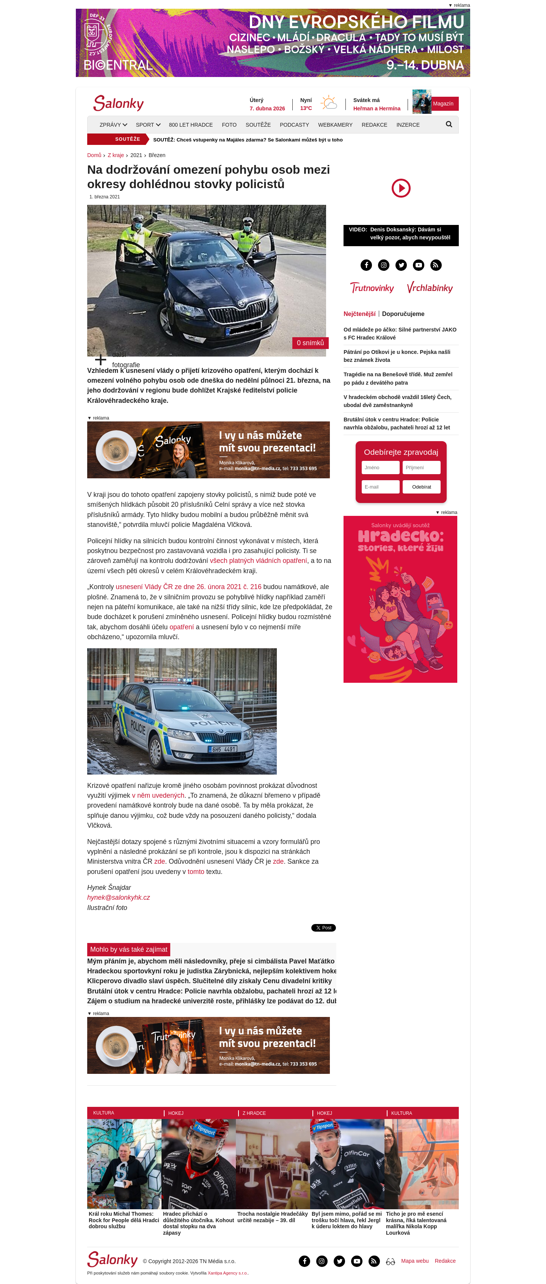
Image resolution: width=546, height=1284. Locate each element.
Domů (94, 155)
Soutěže (258, 125)
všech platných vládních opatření (258, 560)
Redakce (375, 125)
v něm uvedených (158, 795)
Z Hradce (254, 1113)
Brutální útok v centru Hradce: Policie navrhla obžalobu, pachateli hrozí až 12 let (211, 991)
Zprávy (110, 125)
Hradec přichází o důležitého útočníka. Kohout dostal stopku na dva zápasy (198, 1223)
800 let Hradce (191, 125)
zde (159, 861)
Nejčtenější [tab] (359, 314)
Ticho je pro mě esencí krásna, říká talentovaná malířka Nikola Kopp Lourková (416, 1223)
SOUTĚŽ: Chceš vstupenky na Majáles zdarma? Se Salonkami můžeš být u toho (248, 140)
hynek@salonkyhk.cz (118, 897)
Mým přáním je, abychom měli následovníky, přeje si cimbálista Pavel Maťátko (210, 961)
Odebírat (421, 487)
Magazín (443, 104)
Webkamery (335, 125)
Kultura (103, 1113)
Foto (229, 125)
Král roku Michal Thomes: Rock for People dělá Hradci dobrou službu (124, 1220)
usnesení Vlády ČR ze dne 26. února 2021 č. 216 (188, 587)
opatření (181, 627)
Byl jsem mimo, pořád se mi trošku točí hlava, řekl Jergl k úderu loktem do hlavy (347, 1220)
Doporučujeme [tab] (403, 314)
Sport (145, 125)
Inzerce (408, 125)
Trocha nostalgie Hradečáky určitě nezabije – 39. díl (272, 1217)
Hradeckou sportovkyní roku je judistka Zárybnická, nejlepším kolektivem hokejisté (211, 971)
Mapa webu (414, 1261)
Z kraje (116, 155)
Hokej (176, 1113)
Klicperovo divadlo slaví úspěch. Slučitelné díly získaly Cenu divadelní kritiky (209, 981)
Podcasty (294, 125)
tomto (196, 871)
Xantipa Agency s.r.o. (228, 1273)
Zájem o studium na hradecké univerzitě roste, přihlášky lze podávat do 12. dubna (211, 1001)
